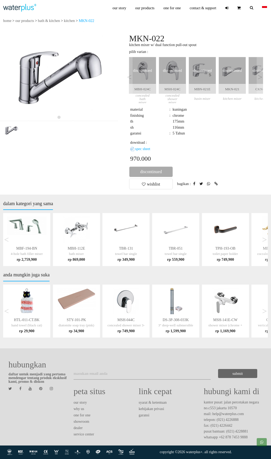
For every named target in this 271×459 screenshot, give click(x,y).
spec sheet (140, 149)
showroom (81, 422)
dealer (78, 428)
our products (145, 8)
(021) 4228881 (237, 431)
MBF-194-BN (27, 253)
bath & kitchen (49, 21)
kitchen (69, 21)
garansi (144, 415)
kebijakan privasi (151, 409)
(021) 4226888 (228, 420)
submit (237, 373)
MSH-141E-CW (225, 325)
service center (84, 434)
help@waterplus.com (228, 414)
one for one (172, 8)
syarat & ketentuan (153, 402)
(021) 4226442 (221, 426)
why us (79, 409)
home (7, 21)
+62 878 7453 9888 (233, 437)
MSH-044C (125, 325)
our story (119, 8)
